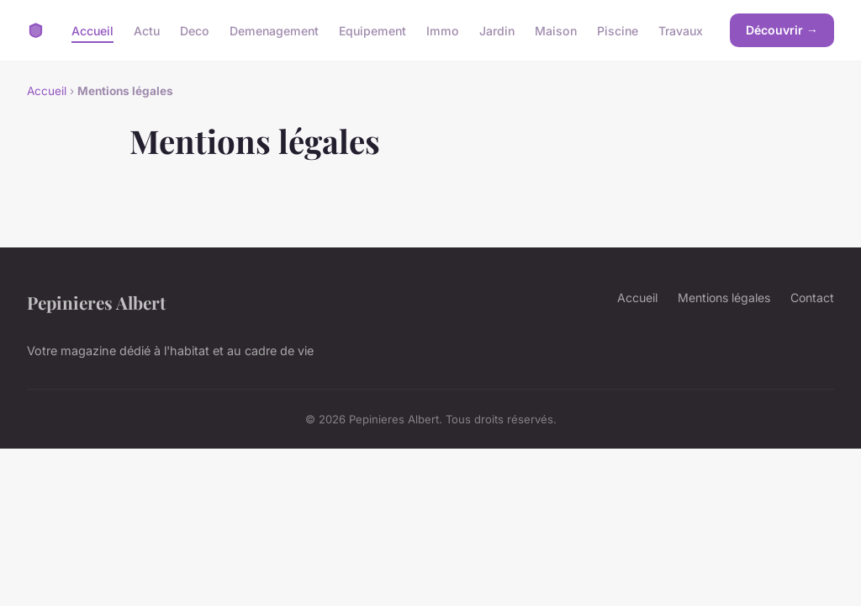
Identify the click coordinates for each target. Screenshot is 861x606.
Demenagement (274, 30)
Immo (442, 30)
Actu (147, 30)
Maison (556, 30)
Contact (812, 297)
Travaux (680, 30)
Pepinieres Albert (96, 302)
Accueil (92, 30)
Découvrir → (782, 30)
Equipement (372, 30)
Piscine (617, 30)
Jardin (497, 30)
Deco (194, 30)
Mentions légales (724, 297)
